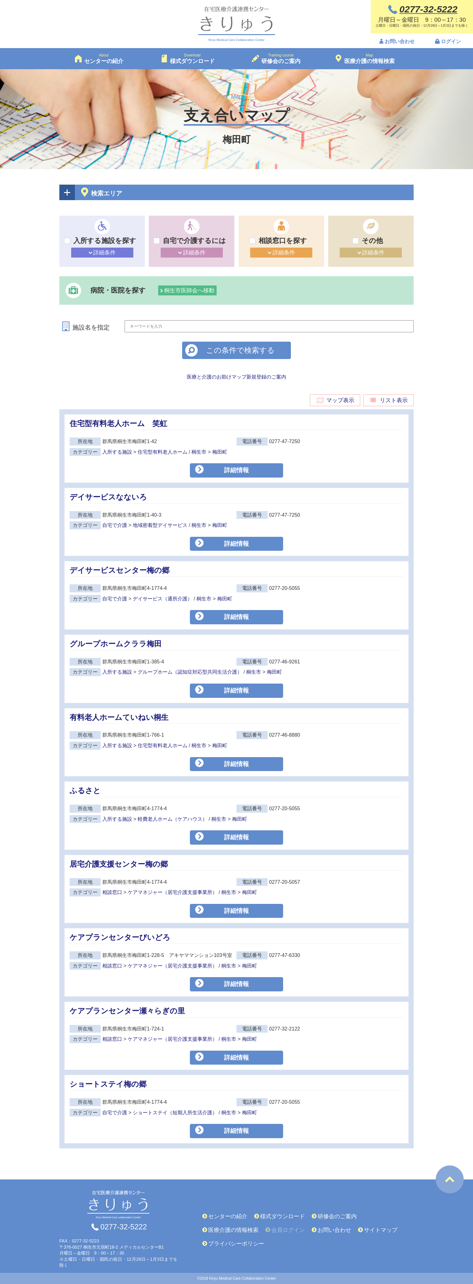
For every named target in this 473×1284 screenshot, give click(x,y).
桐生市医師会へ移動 (189, 290)
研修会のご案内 (337, 1216)
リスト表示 (388, 400)
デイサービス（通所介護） (162, 598)
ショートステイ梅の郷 (108, 1084)
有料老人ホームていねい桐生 (119, 717)
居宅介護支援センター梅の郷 (119, 864)
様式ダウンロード (282, 1216)
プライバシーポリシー (236, 1244)
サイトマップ (380, 1230)
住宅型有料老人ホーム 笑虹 (118, 423)
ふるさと (85, 790)
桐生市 (198, 452)
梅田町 (219, 452)
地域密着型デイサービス (160, 525)
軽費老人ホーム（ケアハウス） (172, 819)
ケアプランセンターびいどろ (120, 937)
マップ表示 (335, 400)
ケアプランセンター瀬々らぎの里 (127, 1011)
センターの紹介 (227, 1216)
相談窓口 (112, 892)
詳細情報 (236, 470)
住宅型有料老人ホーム (162, 452)
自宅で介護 (114, 525)
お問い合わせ (400, 41)
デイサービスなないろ (108, 497)
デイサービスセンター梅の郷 (119, 570)
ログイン (451, 41)
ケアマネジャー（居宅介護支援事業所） (172, 892)
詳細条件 (104, 252)
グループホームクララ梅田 (116, 644)
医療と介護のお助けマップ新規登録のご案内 (236, 376)
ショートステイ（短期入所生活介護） (175, 1112)
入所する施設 (117, 452)
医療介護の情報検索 (233, 1230)
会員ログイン (288, 1230)
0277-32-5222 (123, 1227)
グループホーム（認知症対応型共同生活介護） (190, 672)
